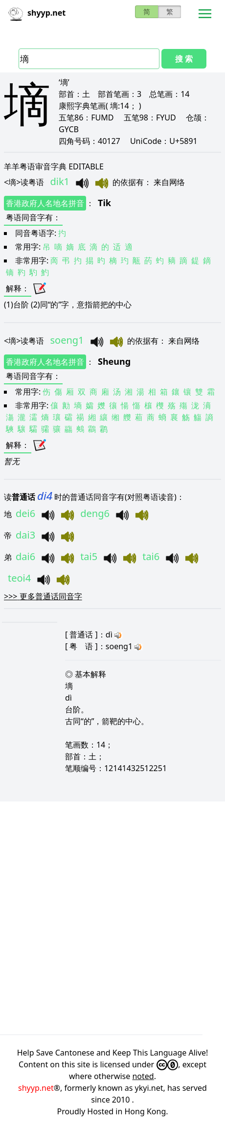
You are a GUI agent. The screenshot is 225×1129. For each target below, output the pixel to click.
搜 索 (184, 58)
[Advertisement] (112, 918)
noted (143, 1076)
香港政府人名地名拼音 (45, 203)
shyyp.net (36, 1087)
